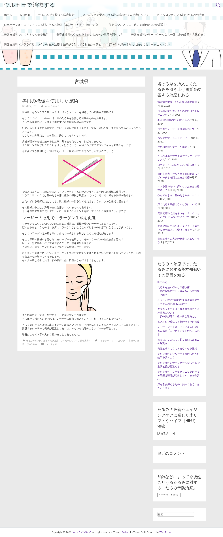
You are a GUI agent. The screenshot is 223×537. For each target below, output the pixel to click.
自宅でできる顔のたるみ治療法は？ (177, 164)
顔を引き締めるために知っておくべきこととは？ (139, 44)
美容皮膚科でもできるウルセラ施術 (26, 34)
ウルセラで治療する (29, 5)
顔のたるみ (31, 344)
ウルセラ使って (51, 106)
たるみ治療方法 (50, 340)
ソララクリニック (107, 340)
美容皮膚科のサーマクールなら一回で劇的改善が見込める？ (168, 34)
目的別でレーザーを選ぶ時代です (176, 128)
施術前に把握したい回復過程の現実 (177, 102)
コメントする (50, 344)
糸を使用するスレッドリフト (173, 137)
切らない (122, 340)
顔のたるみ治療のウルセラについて (177, 204)
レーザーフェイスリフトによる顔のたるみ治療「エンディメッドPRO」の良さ (52, 24)
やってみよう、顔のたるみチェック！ (178, 195)
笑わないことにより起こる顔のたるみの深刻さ (138, 24)
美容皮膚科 (85, 340)
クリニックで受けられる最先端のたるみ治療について (115, 14)
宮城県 (132, 340)
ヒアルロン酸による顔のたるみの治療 (180, 14)
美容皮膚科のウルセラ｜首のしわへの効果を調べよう (89, 34)
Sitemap (25, 14)
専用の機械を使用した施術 (50, 101)
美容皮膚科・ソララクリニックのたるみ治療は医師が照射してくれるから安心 (52, 44)
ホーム (8, 14)
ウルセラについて (69, 340)
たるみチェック (33, 340)
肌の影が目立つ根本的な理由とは (178, 316)
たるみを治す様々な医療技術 (56, 14)
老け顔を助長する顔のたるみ (173, 119)
